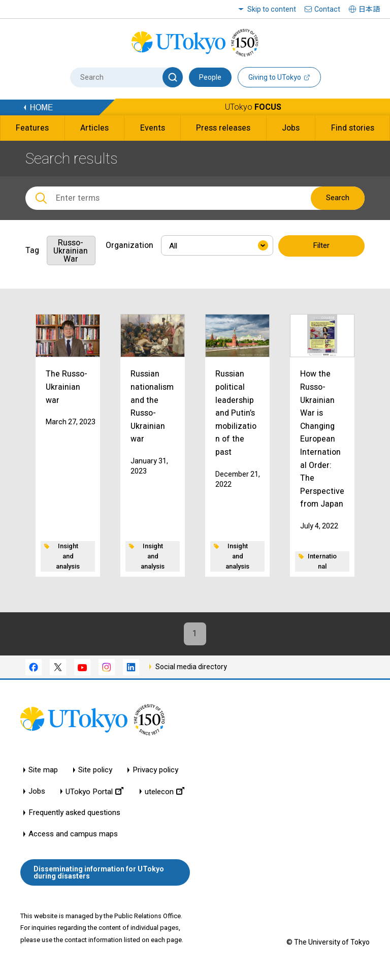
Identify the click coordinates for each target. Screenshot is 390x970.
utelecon (164, 792)
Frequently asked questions (74, 813)
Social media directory (191, 667)
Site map (43, 770)
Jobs (36, 792)
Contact (327, 9)
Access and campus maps (73, 834)
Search (337, 197)
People (210, 77)
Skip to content (271, 9)
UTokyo (253, 107)
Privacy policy (155, 770)
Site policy (95, 770)
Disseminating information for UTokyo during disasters (99, 872)
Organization (129, 245)
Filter (321, 246)
